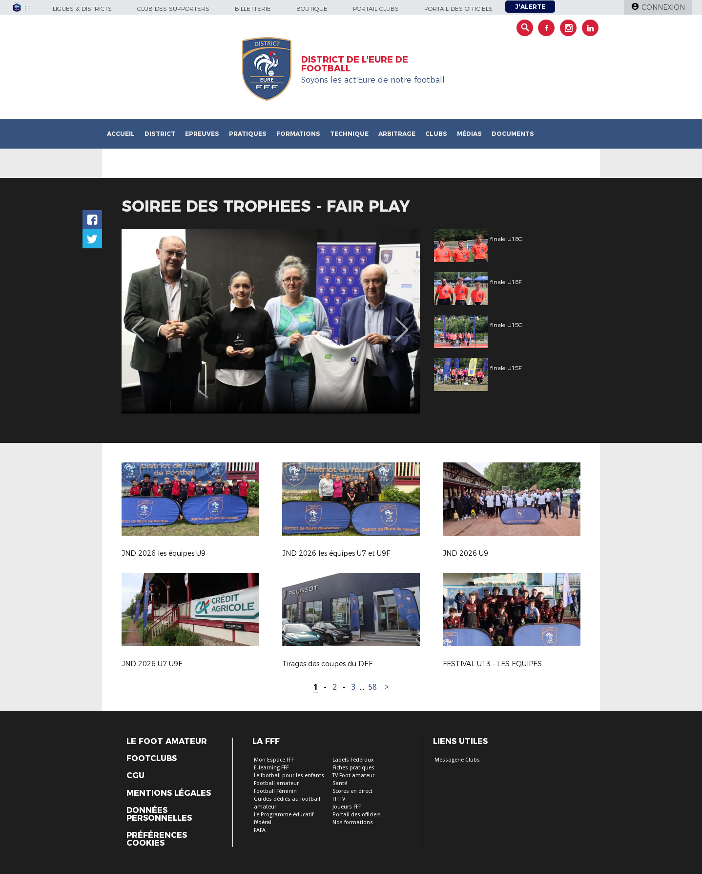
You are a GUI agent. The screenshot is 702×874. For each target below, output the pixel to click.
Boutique (312, 8)
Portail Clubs (376, 8)
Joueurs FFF (346, 807)
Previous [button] (137, 322)
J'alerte (530, 6)
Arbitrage (396, 133)
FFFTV (338, 799)
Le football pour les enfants (289, 775)
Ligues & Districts (82, 8)
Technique (349, 133)
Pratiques (248, 133)
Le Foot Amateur (166, 741)
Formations (298, 133)
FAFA (260, 830)
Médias (469, 133)
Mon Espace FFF (274, 760)
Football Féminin (275, 791)
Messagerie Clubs (457, 760)
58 (372, 687)
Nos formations (352, 822)
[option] (271, 321)
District (160, 133)
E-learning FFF (271, 768)
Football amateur (276, 783)
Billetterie (253, 8)
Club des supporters (173, 8)
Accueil (121, 133)
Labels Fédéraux (353, 760)
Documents (513, 133)
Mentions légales (168, 793)
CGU (135, 776)
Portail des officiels (458, 8)
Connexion (663, 7)
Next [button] (402, 322)
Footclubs (151, 759)
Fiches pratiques (353, 768)
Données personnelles (159, 814)
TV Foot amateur (353, 775)
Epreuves (202, 133)
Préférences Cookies (156, 839)
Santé (339, 783)
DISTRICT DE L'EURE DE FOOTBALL (354, 64)
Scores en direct (352, 791)
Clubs (436, 133)
